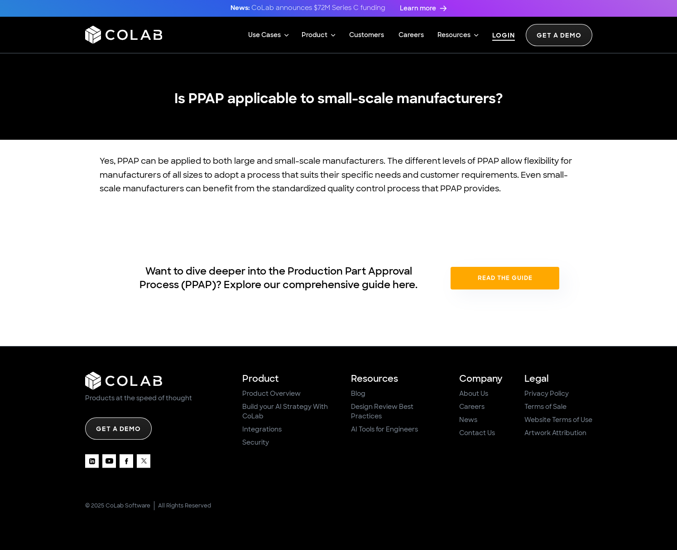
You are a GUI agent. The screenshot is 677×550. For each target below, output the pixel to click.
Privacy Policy (546, 393)
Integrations (262, 429)
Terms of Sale (545, 407)
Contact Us (477, 433)
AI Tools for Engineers (384, 429)
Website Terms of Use (558, 420)
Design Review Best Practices (382, 411)
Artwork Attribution (555, 433)
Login (503, 36)
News (468, 420)
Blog (358, 393)
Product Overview (271, 393)
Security (255, 442)
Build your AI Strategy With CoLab (285, 411)
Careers (472, 407)
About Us (473, 393)
